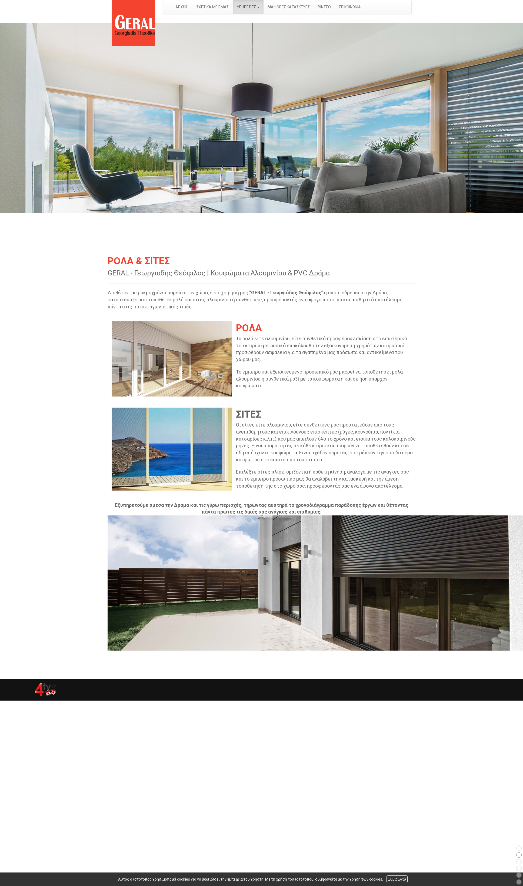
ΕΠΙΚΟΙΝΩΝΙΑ (350, 7)
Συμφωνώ (397, 879)
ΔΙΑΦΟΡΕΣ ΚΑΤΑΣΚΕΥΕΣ (289, 7)
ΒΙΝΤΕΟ (324, 7)
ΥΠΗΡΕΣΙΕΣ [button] (248, 7)
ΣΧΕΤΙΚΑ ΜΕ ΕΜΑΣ (212, 7)
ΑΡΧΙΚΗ (181, 7)
